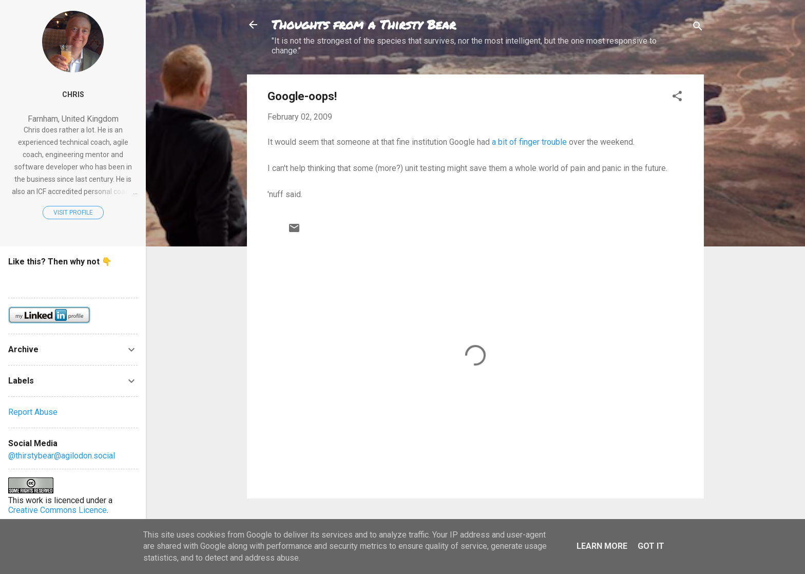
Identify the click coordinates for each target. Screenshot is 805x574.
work (34, 500)
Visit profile (73, 212)
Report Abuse (32, 412)
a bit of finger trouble (529, 142)
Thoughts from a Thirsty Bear (364, 24)
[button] (677, 98)
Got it (651, 546)
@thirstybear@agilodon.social (61, 456)
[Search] (698, 28)
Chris (73, 94)
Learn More (602, 546)
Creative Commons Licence (57, 510)
